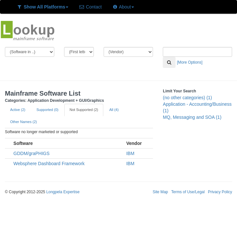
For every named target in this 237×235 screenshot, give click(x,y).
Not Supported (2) (84, 110)
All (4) (114, 110)
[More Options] (189, 62)
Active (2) (17, 110)
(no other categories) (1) (187, 97)
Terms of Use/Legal (188, 192)
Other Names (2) (23, 122)
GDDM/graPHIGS (31, 153)
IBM (130, 153)
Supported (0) (47, 110)
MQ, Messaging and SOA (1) (192, 117)
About (123, 6)
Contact (90, 6)
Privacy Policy (220, 192)
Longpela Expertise (62, 192)
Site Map (160, 192)
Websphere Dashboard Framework (49, 163)
